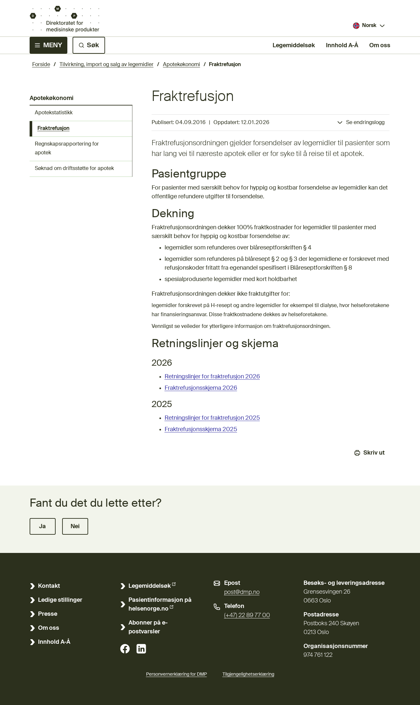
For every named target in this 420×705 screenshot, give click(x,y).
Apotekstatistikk (54, 113)
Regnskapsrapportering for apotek (67, 149)
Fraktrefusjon (53, 128)
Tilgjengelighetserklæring (248, 673)
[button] (43, 526)
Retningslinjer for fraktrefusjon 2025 (212, 418)
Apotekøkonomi (181, 64)
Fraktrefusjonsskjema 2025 (201, 429)
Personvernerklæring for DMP (176, 674)
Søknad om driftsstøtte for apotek (74, 168)
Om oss (379, 46)
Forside (41, 64)
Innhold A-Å (342, 46)
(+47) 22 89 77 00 (247, 615)
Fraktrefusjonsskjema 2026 (201, 388)
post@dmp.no (242, 592)
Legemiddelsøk (294, 45)
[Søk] (89, 45)
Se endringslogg (365, 122)
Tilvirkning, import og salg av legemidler (107, 64)
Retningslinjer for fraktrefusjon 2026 (212, 377)
